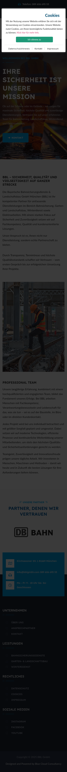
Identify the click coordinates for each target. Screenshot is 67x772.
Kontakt (38, 48)
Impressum (53, 48)
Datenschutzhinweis (19, 48)
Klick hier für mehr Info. (28, 32)
